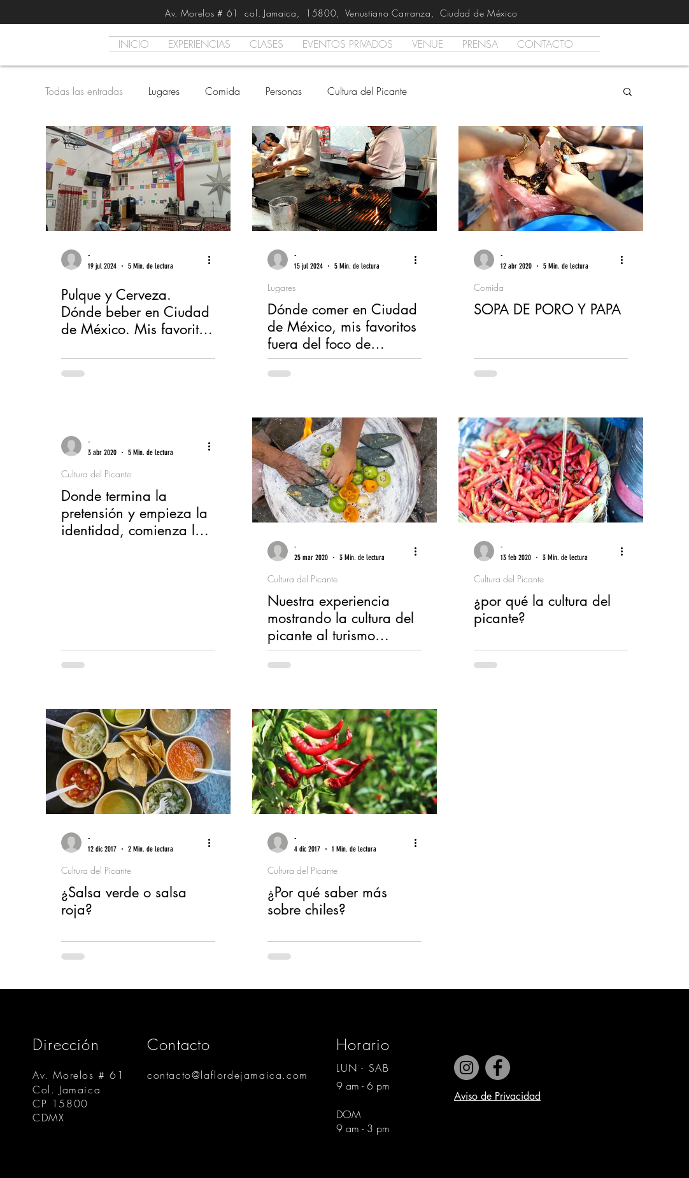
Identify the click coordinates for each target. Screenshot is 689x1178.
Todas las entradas (84, 91)
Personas (284, 91)
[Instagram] (466, 1067)
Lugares (164, 91)
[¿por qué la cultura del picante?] (550, 469)
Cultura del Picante (367, 91)
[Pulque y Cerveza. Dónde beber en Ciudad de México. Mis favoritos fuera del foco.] (138, 178)
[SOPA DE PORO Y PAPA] (550, 178)
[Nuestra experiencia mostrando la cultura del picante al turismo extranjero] (344, 469)
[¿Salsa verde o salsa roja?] (138, 761)
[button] (628, 92)
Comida (222, 91)
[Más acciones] (213, 259)
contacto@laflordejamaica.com (227, 1075)
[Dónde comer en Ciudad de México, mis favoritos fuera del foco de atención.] (344, 178)
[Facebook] (497, 1067)
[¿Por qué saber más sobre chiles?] (344, 761)
